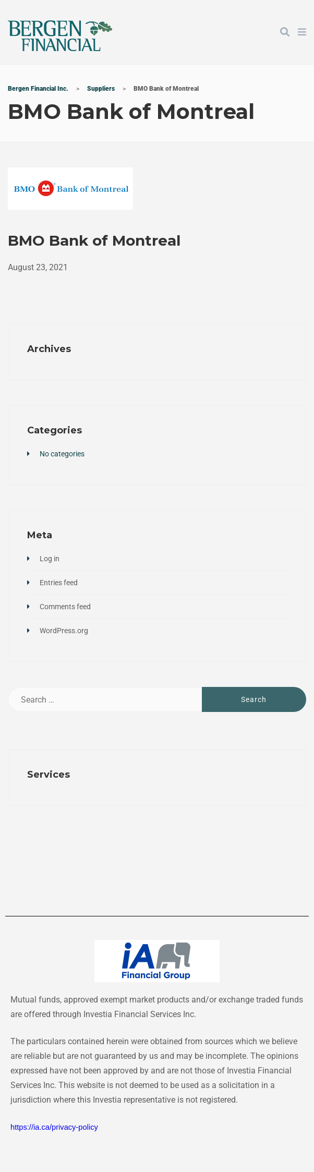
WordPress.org (64, 630)
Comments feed (65, 606)
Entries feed (59, 582)
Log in (49, 558)
